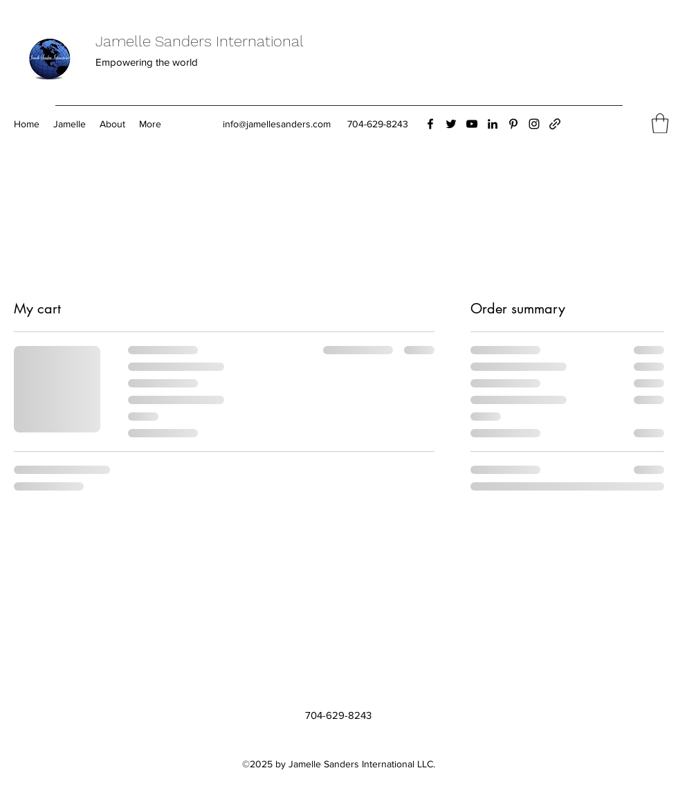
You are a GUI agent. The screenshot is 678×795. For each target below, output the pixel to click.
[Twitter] (451, 124)
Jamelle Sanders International (199, 41)
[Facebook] (430, 124)
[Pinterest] (513, 124)
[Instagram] (534, 124)
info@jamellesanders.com (277, 123)
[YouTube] (472, 124)
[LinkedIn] (493, 124)
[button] (660, 123)
